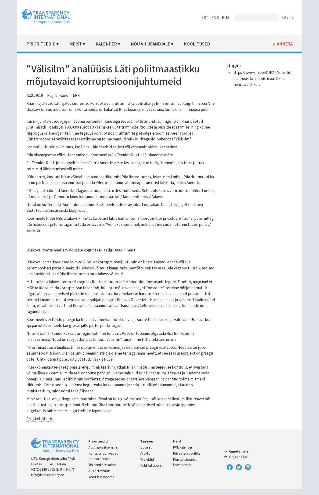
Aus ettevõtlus (101, 476)
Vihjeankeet (237, 462)
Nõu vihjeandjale (152, 44)
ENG (213, 17)
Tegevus (147, 447)
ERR (78, 95)
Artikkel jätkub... (43, 424)
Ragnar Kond (60, 95)
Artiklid (146, 459)
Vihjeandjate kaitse (104, 470)
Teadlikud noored (103, 483)
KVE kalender (183, 453)
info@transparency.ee (49, 480)
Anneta (282, 44)
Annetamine (237, 457)
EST (202, 17)
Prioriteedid (43, 44)
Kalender (108, 44)
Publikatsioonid (152, 471)
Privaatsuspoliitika (187, 459)
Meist (77, 44)
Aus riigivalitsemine (104, 453)
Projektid (147, 465)
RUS (223, 17)
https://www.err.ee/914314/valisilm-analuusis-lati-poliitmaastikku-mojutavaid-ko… (260, 78)
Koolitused (198, 44)
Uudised (147, 453)
